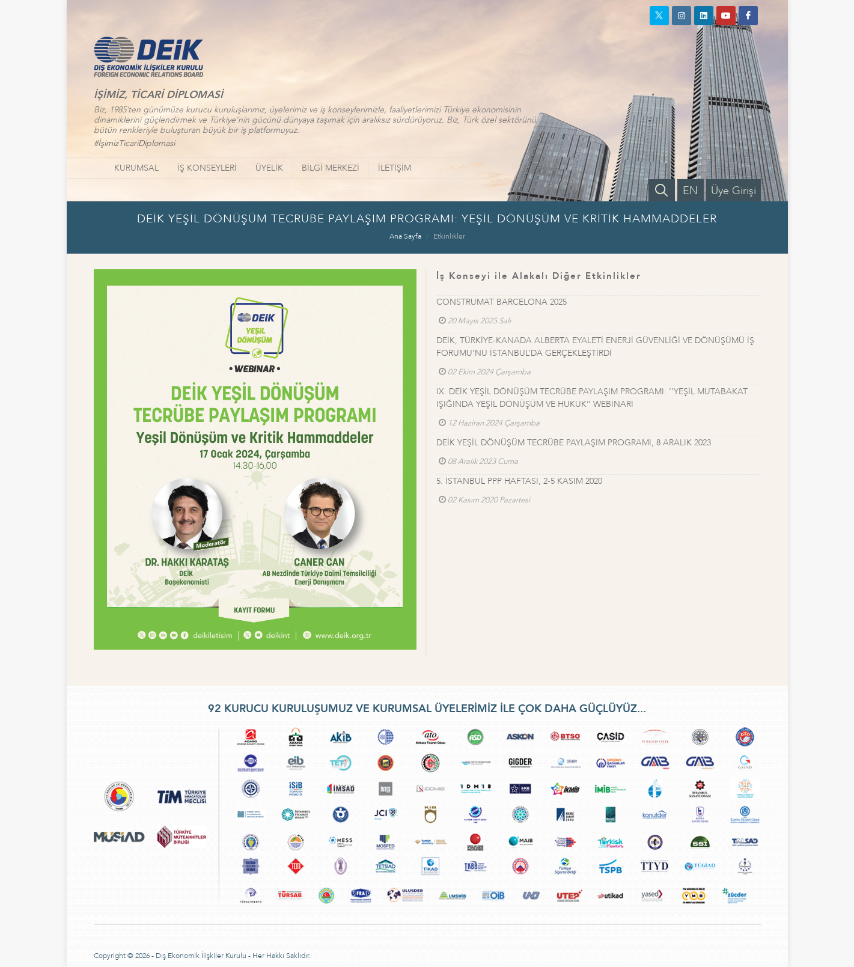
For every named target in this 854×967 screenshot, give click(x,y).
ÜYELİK (269, 168)
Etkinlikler (449, 236)
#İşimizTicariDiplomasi (134, 143)
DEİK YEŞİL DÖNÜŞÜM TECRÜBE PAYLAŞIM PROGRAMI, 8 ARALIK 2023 (573, 442)
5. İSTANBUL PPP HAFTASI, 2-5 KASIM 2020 (519, 481)
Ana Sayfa (405, 236)
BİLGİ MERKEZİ (330, 168)
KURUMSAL (136, 168)
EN (690, 190)
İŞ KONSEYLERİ (207, 168)
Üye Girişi (733, 190)
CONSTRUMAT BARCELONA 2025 (501, 302)
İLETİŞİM (394, 168)
